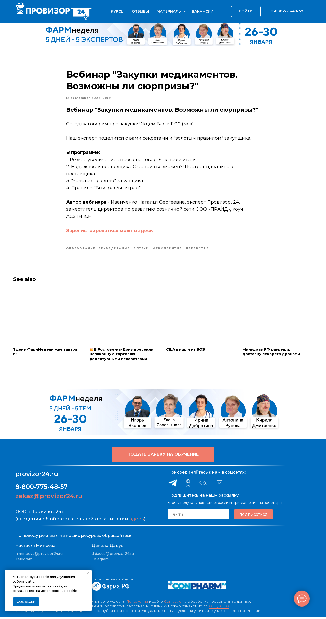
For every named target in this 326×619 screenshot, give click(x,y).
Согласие (172, 603)
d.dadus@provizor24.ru (113, 556)
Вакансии (202, 11)
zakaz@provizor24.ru (49, 498)
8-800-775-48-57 (41, 489)
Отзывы (140, 11)
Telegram (23, 561)
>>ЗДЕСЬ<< (219, 608)
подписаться (253, 516)
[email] (198, 517)
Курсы (117, 11)
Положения (137, 603)
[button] (163, 457)
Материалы (170, 11)
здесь (136, 521)
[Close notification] (87, 573)
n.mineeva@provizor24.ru (39, 556)
